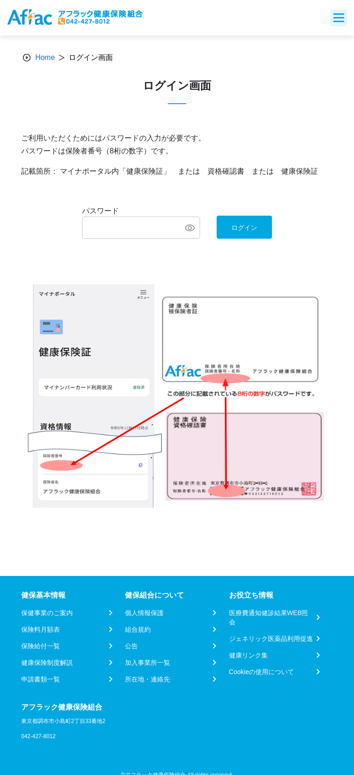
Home (45, 57)
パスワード (100, 211)
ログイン (244, 227)
